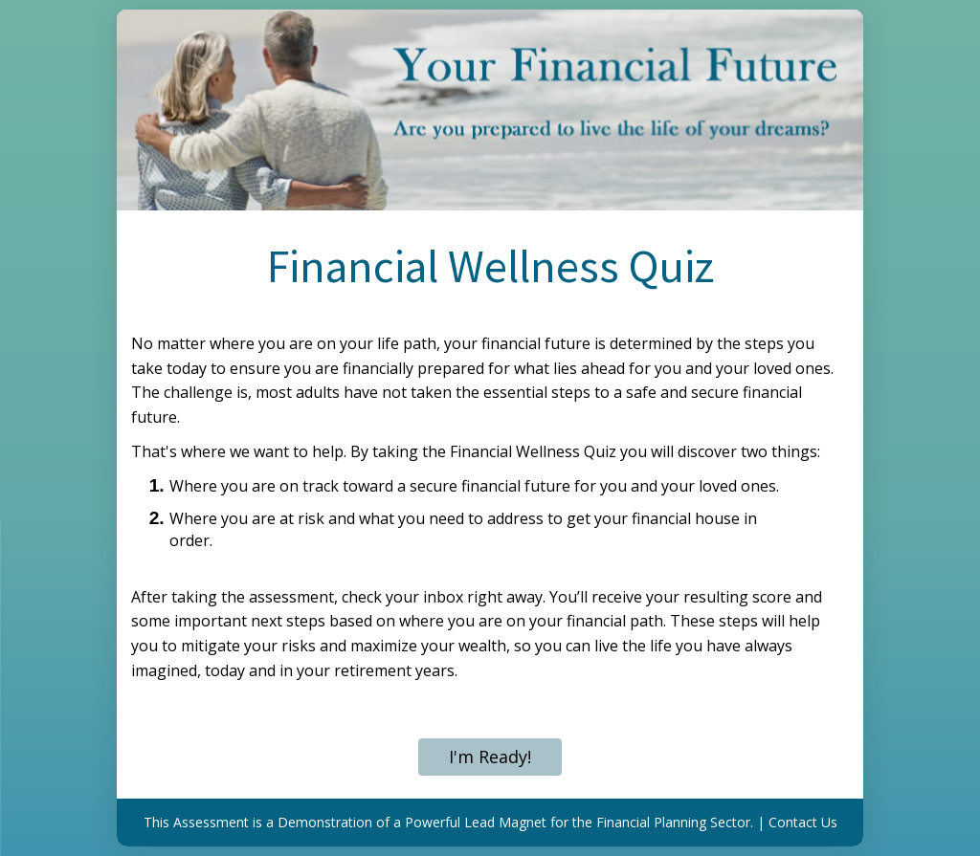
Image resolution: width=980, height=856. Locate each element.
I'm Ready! (490, 756)
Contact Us (802, 822)
